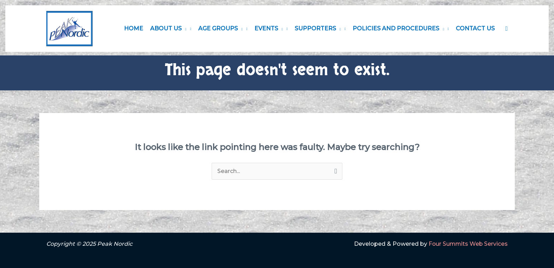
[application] (184, 28)
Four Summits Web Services (467, 243)
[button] (506, 28)
